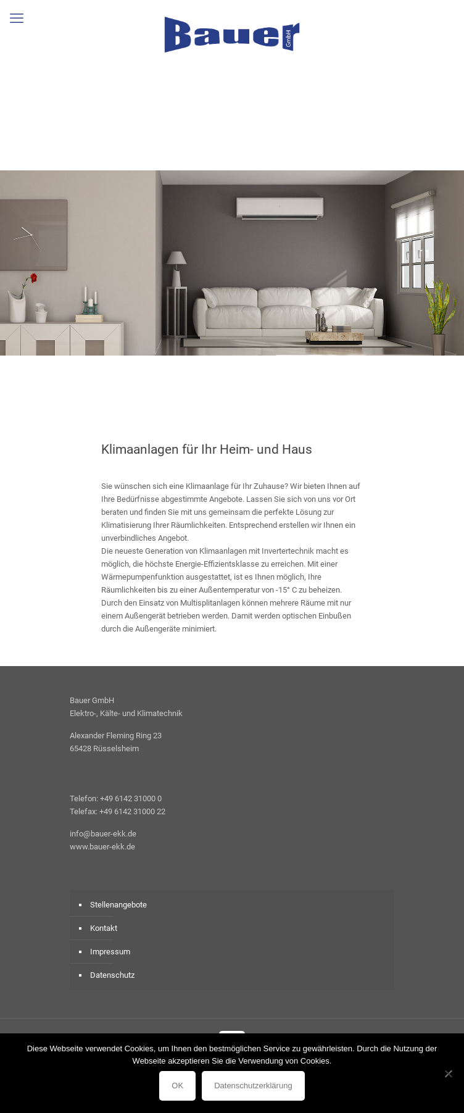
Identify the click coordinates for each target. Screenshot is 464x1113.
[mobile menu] (16, 18)
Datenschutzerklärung (253, 1085)
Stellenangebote (118, 904)
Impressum (110, 951)
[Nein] (448, 1073)
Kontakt (103, 928)
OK (177, 1085)
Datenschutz (112, 975)
